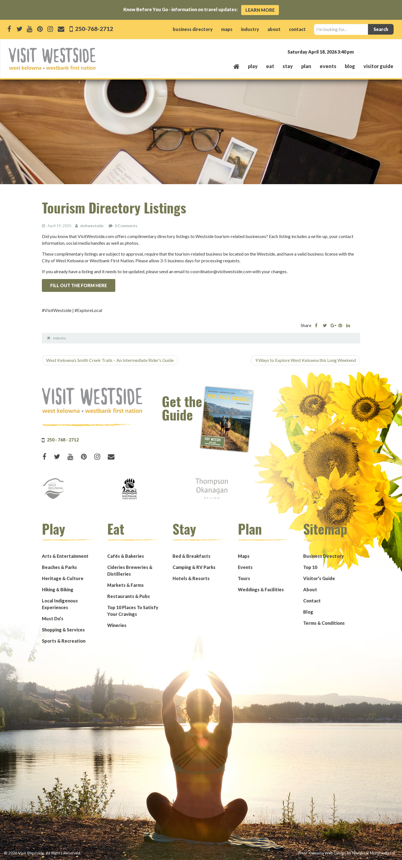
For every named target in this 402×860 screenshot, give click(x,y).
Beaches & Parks (59, 567)
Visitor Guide (378, 66)
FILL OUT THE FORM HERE (78, 285)
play (253, 66)
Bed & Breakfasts (191, 556)
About (310, 589)
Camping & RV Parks (194, 567)
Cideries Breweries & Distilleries (129, 570)
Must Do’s (52, 618)
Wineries (116, 625)
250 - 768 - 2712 (63, 439)
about (274, 29)
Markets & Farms (125, 585)
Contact (312, 600)
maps (227, 29)
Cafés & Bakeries (125, 556)
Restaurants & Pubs (128, 596)
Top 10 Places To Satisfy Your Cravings (132, 611)
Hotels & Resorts (191, 578)
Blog (350, 66)
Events (245, 567)
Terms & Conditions (324, 623)
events (328, 66)
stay (288, 66)
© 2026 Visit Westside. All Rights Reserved (42, 853)
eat (270, 66)
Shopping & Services (63, 629)
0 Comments (126, 225)
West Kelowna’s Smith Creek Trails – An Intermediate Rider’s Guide (110, 360)
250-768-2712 (93, 28)
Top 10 (310, 567)
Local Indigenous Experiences (60, 604)
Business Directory (323, 556)
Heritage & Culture (62, 578)
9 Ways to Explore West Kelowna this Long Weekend (305, 360)
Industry (59, 338)
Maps (244, 556)
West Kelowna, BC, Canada (359, 51)
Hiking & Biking (57, 589)
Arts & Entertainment (65, 556)
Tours (244, 578)
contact (297, 29)
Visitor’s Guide (319, 578)
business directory (193, 29)
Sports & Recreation (63, 640)
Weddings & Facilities (261, 589)
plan (306, 66)
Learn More (260, 10)
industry (250, 29)
